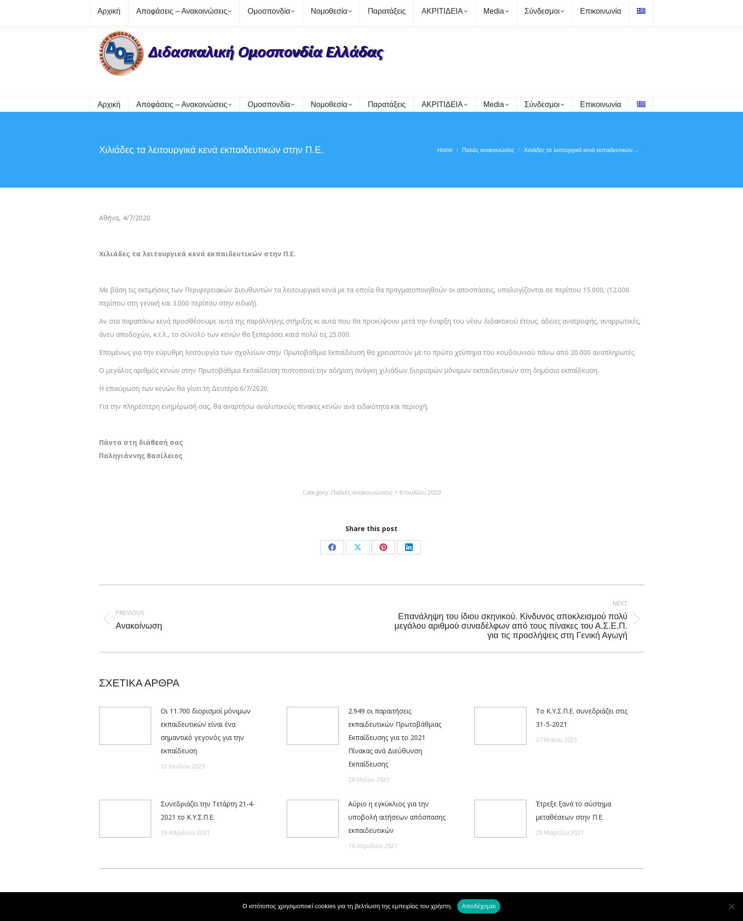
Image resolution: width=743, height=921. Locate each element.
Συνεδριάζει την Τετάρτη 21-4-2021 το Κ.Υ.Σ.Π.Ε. (208, 810)
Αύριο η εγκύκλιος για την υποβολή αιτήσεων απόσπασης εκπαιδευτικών (396, 817)
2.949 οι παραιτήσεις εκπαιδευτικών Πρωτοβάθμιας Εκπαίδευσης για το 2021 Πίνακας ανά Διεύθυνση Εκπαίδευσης (394, 737)
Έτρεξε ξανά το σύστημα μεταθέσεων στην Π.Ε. (573, 810)
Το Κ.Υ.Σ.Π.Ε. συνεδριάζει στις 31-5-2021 (581, 717)
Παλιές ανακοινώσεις (361, 492)
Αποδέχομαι (479, 906)
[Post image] (125, 726)
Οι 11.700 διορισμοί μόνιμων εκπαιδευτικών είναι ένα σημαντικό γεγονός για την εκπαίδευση (206, 730)
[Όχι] (731, 906)
